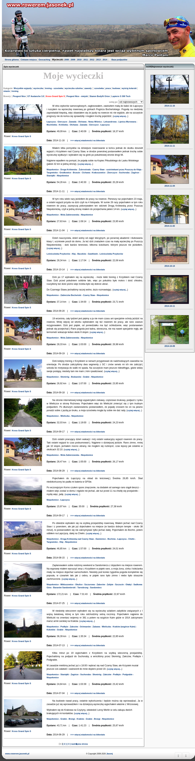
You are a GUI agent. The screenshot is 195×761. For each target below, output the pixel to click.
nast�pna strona (79, 744)
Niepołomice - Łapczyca (58, 500)
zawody (88, 88)
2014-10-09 (169, 343)
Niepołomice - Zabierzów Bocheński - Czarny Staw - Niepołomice (78, 295)
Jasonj (109, 753)
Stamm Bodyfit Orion (100, 96)
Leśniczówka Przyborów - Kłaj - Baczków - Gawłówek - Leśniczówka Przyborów (85, 254)
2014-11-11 (169, 143)
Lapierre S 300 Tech (121, 96)
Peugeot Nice (19, 96)
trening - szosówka (54, 88)
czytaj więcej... (120, 116)
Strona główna (12, 59)
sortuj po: (113, 102)
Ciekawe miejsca (29, 59)
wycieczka (38, 88)
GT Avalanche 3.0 (35, 96)
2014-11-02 (169, 223)
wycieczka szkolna (74, 88)
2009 (73, 59)
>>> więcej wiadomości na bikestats (87, 140)
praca (108, 88)
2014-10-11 (169, 303)
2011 (86, 59)
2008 (66, 59)
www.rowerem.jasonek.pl (17, 753)
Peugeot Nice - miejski (77, 96)
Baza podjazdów (119, 59)
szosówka (99, 88)
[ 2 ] (64, 744)
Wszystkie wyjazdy (23, 88)
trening (15, 91)
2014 (105, 59)
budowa (116, 88)
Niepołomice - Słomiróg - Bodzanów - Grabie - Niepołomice (75, 377)
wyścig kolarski (129, 88)
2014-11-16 (169, 103)
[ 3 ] (69, 744)
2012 (92, 59)
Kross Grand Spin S (55, 96)
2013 (98, 59)
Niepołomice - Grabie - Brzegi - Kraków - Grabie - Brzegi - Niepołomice (80, 719)
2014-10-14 (169, 263)
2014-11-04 (169, 183)
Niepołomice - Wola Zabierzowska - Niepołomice (70, 215)
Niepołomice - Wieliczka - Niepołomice (65, 416)
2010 (79, 59)
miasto (6, 91)
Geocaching (44, 59)
